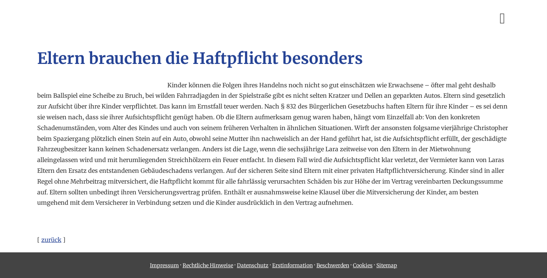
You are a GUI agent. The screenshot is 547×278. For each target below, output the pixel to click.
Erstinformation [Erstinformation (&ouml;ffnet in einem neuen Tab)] (292, 265)
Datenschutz (252, 265)
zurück (51, 239)
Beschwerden (332, 265)
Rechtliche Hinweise (208, 265)
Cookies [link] (363, 265)
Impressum (164, 265)
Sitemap (386, 265)
